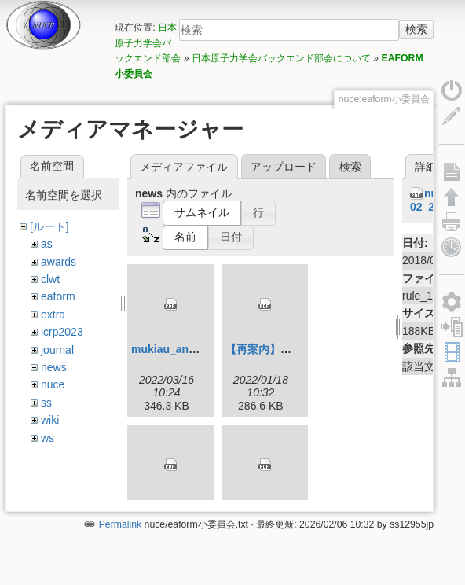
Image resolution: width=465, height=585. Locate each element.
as (47, 243)
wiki (50, 420)
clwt (50, 279)
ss (46, 402)
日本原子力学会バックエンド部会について (281, 58)
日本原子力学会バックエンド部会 (148, 43)
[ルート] (49, 226)
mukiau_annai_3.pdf (184, 349)
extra (53, 314)
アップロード (284, 166)
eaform (58, 296)
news (54, 367)
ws (47, 438)
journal (57, 350)
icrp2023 (62, 332)
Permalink (120, 532)
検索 (416, 29)
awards (58, 262)
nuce (52, 384)
